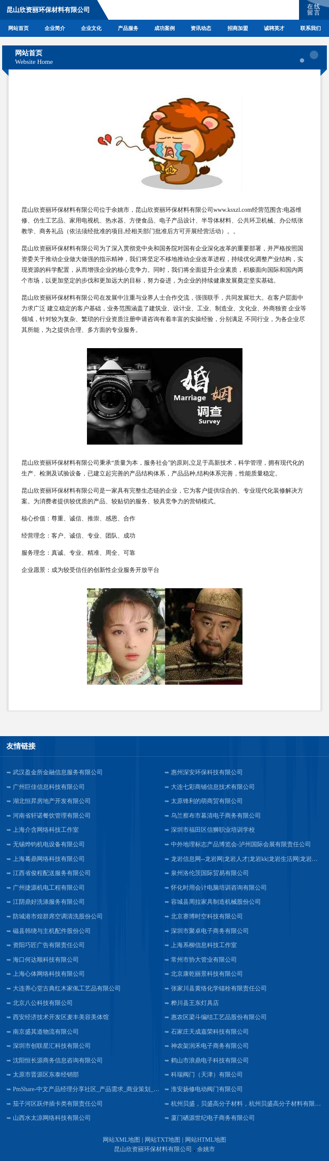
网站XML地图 (121, 1140)
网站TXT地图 (162, 1140)
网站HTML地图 (205, 1140)
